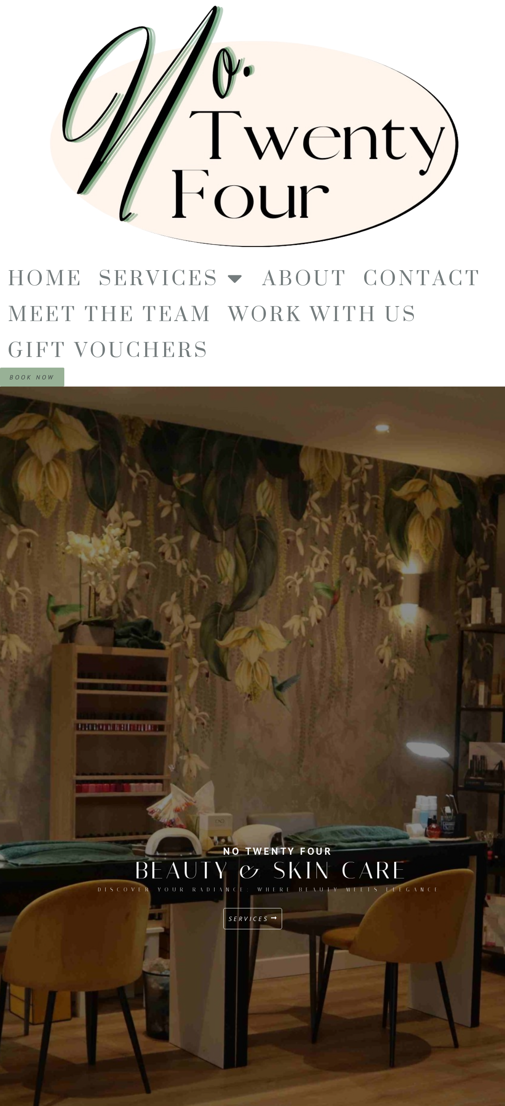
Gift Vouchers (108, 350)
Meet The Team (110, 314)
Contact (422, 278)
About (305, 278)
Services (173, 278)
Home (45, 278)
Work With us (322, 314)
